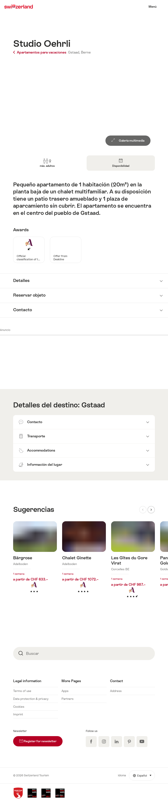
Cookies (18, 706)
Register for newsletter (41, 739)
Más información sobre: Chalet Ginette (84, 563)
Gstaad (93, 405)
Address (116, 691)
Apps (64, 691)
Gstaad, (74, 52)
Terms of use (22, 691)
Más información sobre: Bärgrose (35, 563)
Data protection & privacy (31, 698)
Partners (67, 698)
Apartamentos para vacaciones (40, 52)
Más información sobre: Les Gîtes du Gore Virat (133, 566)
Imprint (18, 714)
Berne (86, 52)
